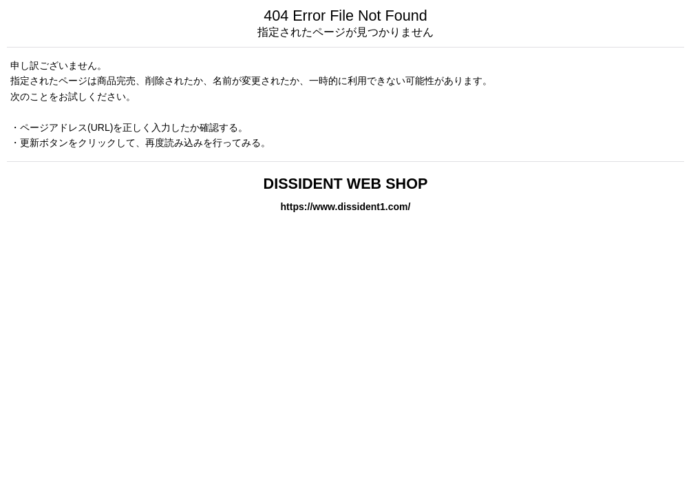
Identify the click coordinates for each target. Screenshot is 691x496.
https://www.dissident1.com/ (346, 206)
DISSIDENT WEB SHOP (346, 183)
